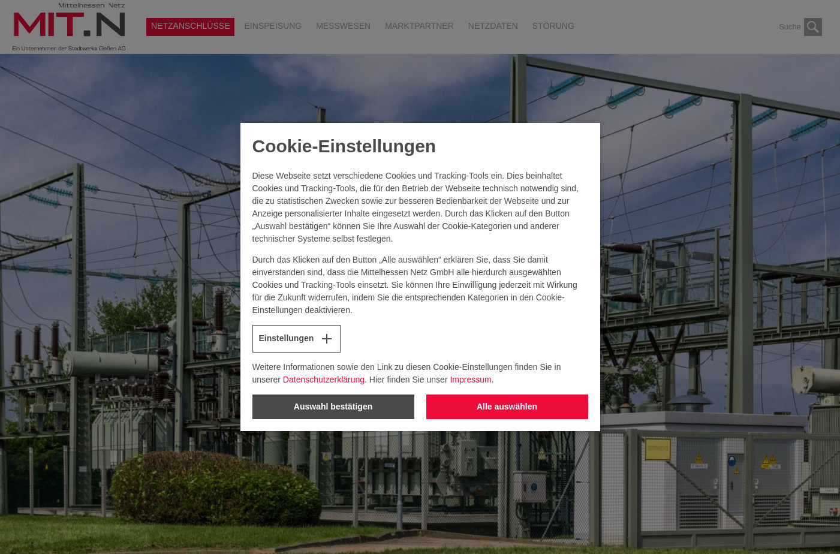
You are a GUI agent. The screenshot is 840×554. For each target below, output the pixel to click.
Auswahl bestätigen (333, 406)
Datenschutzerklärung (324, 379)
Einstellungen (297, 339)
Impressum (470, 379)
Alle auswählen (507, 406)
